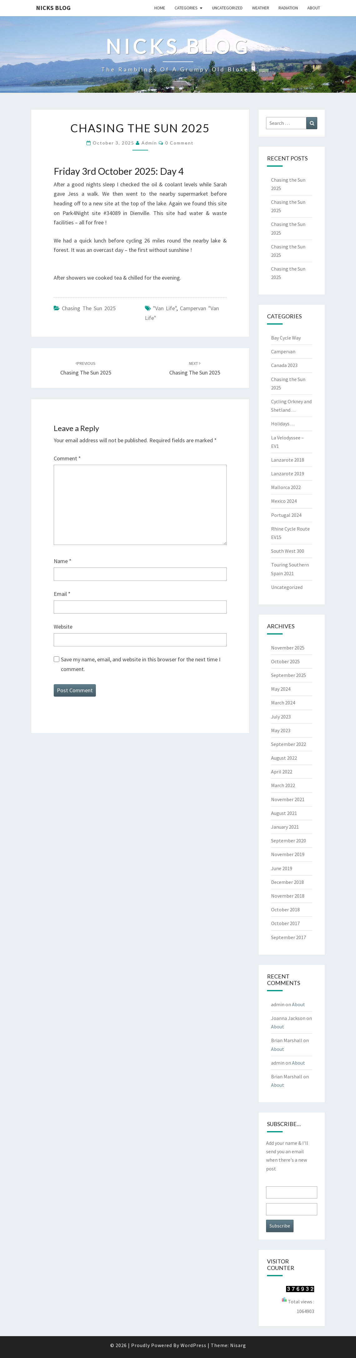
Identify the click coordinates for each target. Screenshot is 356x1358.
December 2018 (287, 882)
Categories (186, 8)
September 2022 (288, 744)
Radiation (288, 8)
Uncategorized (227, 8)
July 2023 (281, 716)
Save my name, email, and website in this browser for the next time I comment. (140, 664)
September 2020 (288, 840)
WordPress (193, 1345)
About (313, 8)
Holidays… (282, 423)
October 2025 (285, 661)
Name (63, 561)
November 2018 (287, 896)
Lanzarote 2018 (287, 460)
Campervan (283, 351)
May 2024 (280, 689)
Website (63, 626)
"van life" (164, 308)
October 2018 (285, 909)
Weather (260, 8)
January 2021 (285, 827)
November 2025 (287, 648)
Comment (67, 458)
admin (149, 142)
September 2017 (288, 937)
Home (159, 8)
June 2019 (281, 868)
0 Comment (179, 142)
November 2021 (287, 799)
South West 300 (287, 551)
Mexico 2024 (284, 501)
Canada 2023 (284, 365)
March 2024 (283, 702)
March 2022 (283, 785)
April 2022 (281, 771)
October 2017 (285, 923)
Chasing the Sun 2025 (89, 308)
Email (62, 593)
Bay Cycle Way (286, 338)
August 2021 (284, 813)
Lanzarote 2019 (287, 473)
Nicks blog (53, 8)
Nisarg (238, 1345)
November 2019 (287, 854)
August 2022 (284, 758)
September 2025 (288, 675)
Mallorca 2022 (286, 487)
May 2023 (280, 730)
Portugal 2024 (286, 515)
